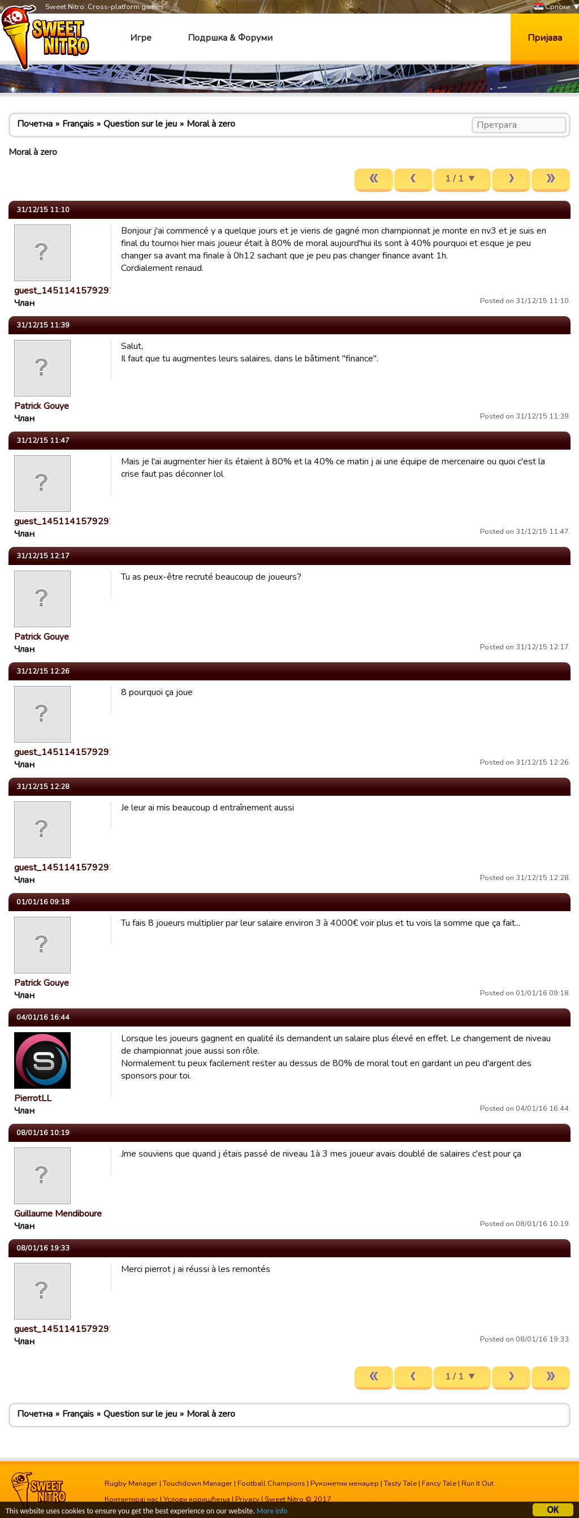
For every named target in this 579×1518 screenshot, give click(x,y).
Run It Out (477, 1483)
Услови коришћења (196, 1499)
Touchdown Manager (197, 1483)
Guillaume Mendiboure (58, 1214)
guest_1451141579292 (64, 290)
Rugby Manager (131, 1483)
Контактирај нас (131, 1499)
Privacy (247, 1499)
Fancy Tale (439, 1483)
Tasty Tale (400, 1483)
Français (78, 124)
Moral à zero (211, 124)
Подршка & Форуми (230, 38)
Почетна (35, 124)
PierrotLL (32, 1098)
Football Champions (271, 1483)
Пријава (545, 38)
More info (272, 1512)
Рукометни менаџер (344, 1483)
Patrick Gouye (41, 406)
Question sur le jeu (140, 124)
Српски (552, 7)
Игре (141, 38)
